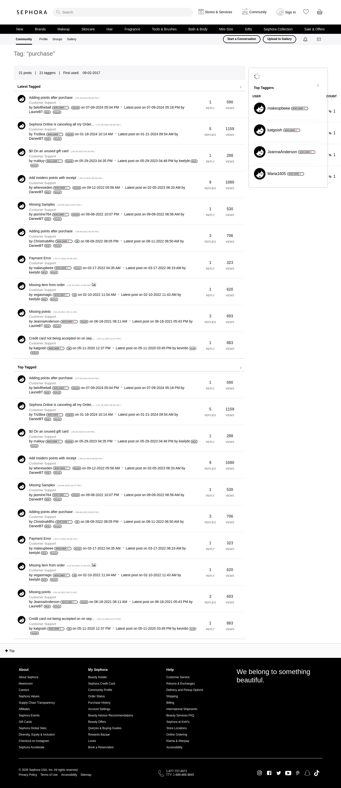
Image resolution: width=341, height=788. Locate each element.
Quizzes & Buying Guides (104, 728)
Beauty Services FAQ (180, 715)
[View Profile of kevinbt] (182, 348)
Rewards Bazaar (99, 734)
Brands (40, 29)
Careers (24, 690)
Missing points (53, 311)
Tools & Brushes (164, 29)
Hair (109, 29)
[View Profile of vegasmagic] (43, 295)
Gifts (248, 29)
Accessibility (174, 747)
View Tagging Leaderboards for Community (288, 85)
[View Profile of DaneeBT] (36, 138)
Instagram (260, 773)
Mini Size (226, 29)
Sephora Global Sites (33, 728)
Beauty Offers (97, 722)
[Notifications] (306, 39)
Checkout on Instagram (34, 741)
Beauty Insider (97, 677)
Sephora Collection (278, 29)
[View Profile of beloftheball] (42, 107)
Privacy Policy (28, 774)
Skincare (88, 29)
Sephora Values (29, 696)
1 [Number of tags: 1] (334, 111)
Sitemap (86, 774)
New (19, 29)
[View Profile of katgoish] (40, 348)
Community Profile (100, 690)
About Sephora (28, 677)
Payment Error (53, 258)
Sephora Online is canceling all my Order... (74, 124)
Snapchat (307, 773)
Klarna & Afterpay (177, 741)
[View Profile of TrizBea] (39, 134)
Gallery (71, 39)
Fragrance (132, 29)
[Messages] (319, 39)
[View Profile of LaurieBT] (36, 112)
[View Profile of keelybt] (184, 161)
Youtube (288, 773)
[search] (123, 12)
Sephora (32, 12)
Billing (170, 702)
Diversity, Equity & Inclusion (37, 734)
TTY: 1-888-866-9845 (180, 774)
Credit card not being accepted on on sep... (75, 338)
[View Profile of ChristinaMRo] (44, 241)
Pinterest (298, 773)
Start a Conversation (241, 39)
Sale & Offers (314, 29)
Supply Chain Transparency (37, 702)
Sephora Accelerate (32, 747)
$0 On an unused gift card (62, 151)
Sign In (290, 12)
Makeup (64, 29)
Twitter (279, 773)
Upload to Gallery (279, 39)
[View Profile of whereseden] (43, 187)
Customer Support (42, 102)
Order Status (96, 696)
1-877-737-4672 (176, 771)
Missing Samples (55, 204)
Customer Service (178, 677)
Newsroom (26, 683)
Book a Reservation (101, 747)
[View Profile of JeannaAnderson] (46, 321)
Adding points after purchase (64, 98)
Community (24, 39)
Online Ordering (176, 734)
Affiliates (24, 709)
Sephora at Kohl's (177, 722)
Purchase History (99, 702)
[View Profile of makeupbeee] (43, 268)
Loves (92, 741)
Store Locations (176, 728)
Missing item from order (60, 285)
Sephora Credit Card (101, 683)
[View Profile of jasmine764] (42, 214)
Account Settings (99, 709)
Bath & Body (198, 29)
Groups (57, 39)
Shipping (172, 696)
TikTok (317, 773)
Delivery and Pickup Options (184, 690)
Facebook (269, 773)
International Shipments (181, 709)
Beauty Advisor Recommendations (110, 715)
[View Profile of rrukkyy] (39, 161)
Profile (43, 39)
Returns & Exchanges (180, 683)
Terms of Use (49, 774)
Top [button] (12, 651)
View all (129, 87)
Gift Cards (25, 722)
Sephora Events (29, 715)
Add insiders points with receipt (66, 178)
